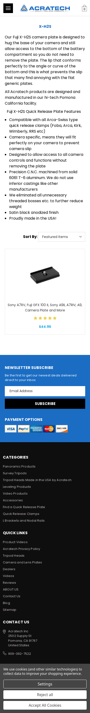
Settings (45, 684)
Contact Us (11, 596)
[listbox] (61, 237)
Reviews (9, 582)
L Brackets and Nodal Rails (24, 520)
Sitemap (9, 609)
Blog (6, 603)
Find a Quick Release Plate (24, 507)
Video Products (15, 493)
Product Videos (15, 542)
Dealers (9, 569)
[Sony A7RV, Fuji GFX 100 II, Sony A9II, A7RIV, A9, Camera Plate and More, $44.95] (45, 275)
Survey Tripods (15, 473)
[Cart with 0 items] (84, 8)
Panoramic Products (19, 466)
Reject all (45, 694)
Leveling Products (17, 486)
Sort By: (30, 236)
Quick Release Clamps (21, 513)
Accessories (13, 500)
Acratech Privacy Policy (21, 549)
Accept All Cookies (45, 705)
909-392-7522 (19, 653)
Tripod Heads (13, 555)
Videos (8, 576)
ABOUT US (11, 589)
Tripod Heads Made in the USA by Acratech (37, 480)
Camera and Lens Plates (22, 562)
